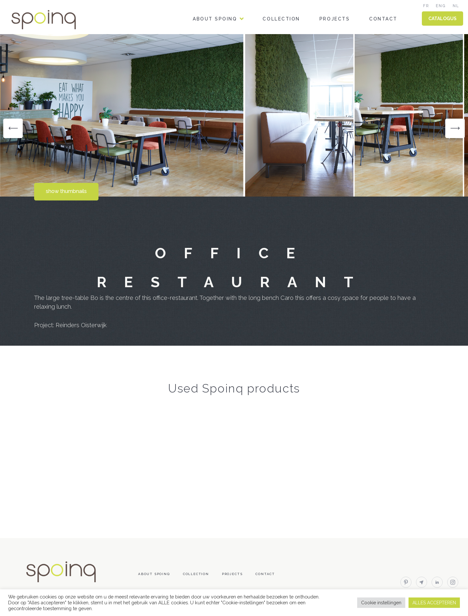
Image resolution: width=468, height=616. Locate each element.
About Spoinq (215, 18)
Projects (334, 18)
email (421, 582)
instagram (452, 582)
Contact (383, 18)
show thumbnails (66, 191)
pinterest (405, 582)
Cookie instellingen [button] (381, 602)
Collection (281, 18)
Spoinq (52, 19)
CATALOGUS (442, 18)
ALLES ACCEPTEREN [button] (434, 602)
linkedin (437, 582)
